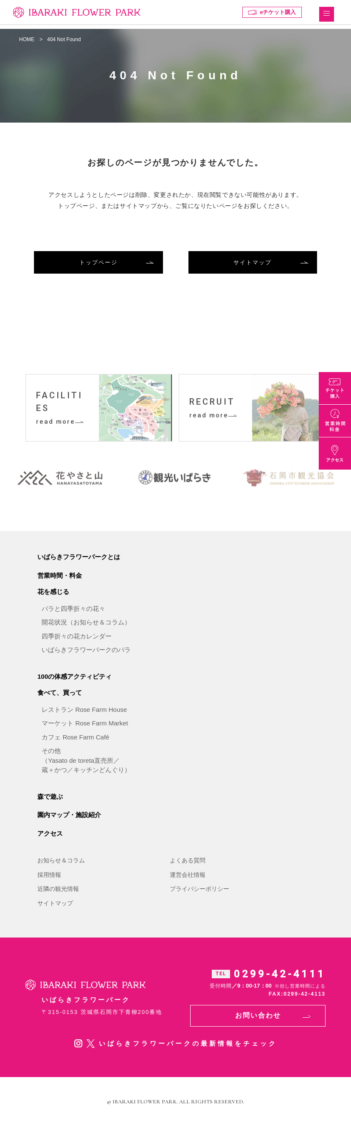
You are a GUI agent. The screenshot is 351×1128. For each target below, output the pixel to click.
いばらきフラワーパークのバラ (86, 651)
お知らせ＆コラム (61, 861)
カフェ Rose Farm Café (75, 738)
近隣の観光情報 (58, 890)
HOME (26, 39)
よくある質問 (187, 861)
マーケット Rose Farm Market (85, 724)
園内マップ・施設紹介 (69, 816)
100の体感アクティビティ (74, 677)
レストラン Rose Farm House (84, 710)
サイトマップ (252, 262)
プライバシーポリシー (199, 890)
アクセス (50, 834)
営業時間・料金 (59, 576)
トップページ (98, 262)
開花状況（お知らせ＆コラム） (86, 623)
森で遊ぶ (50, 797)
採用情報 (49, 876)
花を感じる (53, 592)
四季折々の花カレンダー (77, 637)
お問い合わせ (258, 1016)
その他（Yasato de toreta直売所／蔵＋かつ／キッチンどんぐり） (86, 761)
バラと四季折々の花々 (73, 609)
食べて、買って (59, 693)
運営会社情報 (187, 876)
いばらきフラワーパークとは (78, 558)
